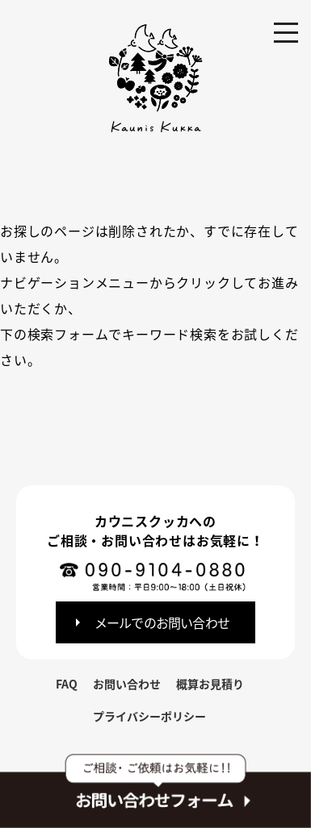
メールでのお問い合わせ (162, 622)
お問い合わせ (127, 684)
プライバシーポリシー (149, 716)
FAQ (67, 684)
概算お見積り (210, 684)
